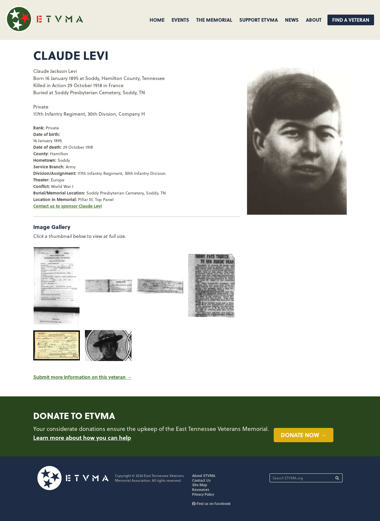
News (292, 19)
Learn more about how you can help (82, 437)
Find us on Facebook (211, 503)
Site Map (199, 484)
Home (157, 19)
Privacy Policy (203, 494)
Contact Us (201, 480)
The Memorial (214, 19)
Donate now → (303, 435)
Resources (200, 489)
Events (180, 19)
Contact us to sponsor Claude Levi (67, 206)
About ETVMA (203, 475)
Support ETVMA (258, 19)
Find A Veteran (350, 19)
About (314, 19)
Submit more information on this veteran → (82, 377)
